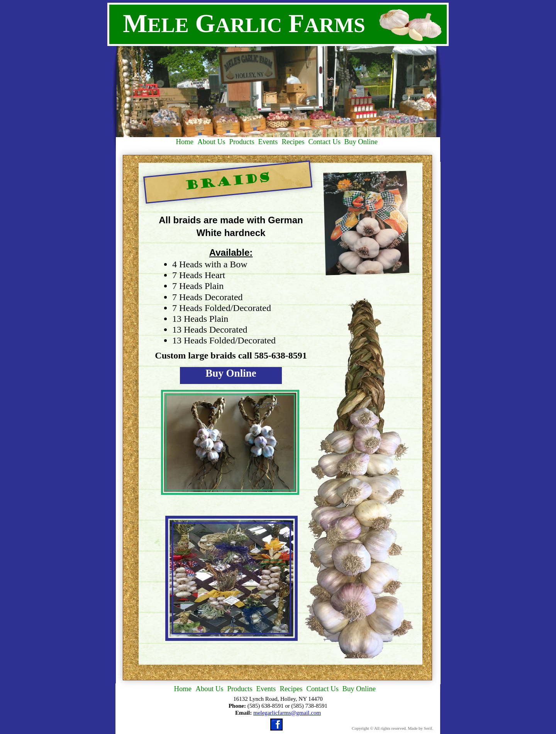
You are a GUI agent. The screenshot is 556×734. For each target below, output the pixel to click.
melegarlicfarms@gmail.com (287, 713)
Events (266, 689)
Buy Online (230, 373)
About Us (210, 689)
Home (183, 689)
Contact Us (323, 689)
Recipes (291, 689)
